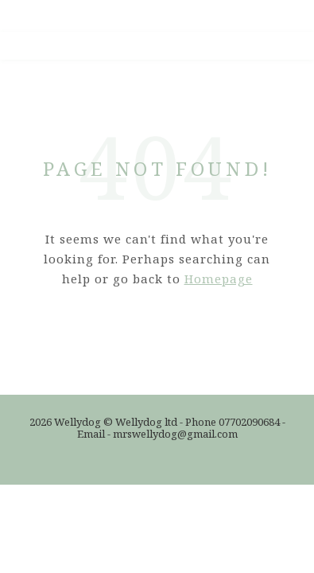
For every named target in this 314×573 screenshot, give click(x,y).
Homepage (218, 278)
